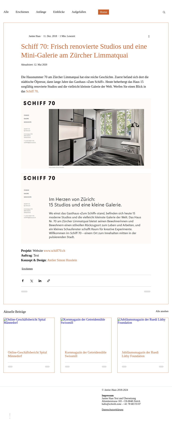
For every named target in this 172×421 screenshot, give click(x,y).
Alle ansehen (162, 311)
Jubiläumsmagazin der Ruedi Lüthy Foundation (140, 354)
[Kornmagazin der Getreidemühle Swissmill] (86, 332)
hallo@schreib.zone (111, 404)
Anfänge (41, 12)
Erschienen (22, 12)
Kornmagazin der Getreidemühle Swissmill (86, 354)
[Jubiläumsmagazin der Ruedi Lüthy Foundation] (143, 332)
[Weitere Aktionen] (149, 36)
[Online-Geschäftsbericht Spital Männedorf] (29, 332)
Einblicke (59, 12)
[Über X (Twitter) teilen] (31, 280)
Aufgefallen (79, 12)
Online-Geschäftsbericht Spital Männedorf (27, 354)
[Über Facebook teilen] (22, 280)
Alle (6, 12)
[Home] (103, 12)
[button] (164, 12)
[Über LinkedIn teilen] (40, 280)
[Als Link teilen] (48, 280)
